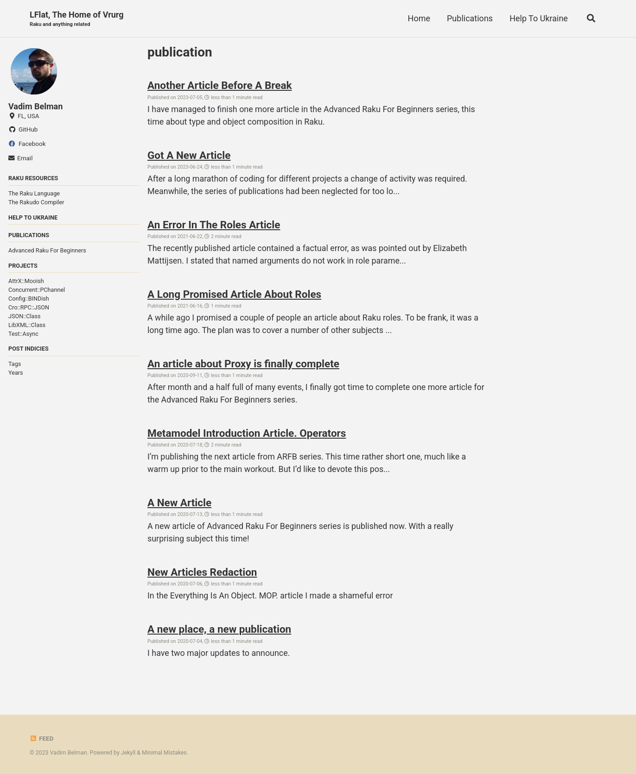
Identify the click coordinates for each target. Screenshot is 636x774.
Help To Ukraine (538, 18)
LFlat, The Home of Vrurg (77, 19)
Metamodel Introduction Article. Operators (246, 435)
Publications (469, 18)
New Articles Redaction (202, 575)
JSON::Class (24, 316)
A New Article (179, 505)
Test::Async (23, 334)
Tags (14, 364)
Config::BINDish (28, 299)
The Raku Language (34, 193)
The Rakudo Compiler (36, 202)
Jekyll (128, 753)
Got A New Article (188, 156)
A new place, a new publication (219, 632)
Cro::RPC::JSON (28, 307)
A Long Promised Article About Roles (234, 295)
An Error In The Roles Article (213, 226)
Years (15, 373)
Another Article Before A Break (219, 86)
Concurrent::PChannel (36, 290)
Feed (42, 739)
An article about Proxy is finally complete (243, 365)
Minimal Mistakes (164, 753)
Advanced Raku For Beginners (47, 250)
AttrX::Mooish (26, 281)
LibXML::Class (26, 325)
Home (418, 18)
